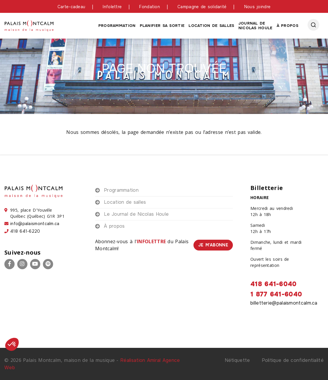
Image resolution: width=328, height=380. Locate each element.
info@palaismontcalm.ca (35, 223)
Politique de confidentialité (293, 360)
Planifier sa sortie (162, 25)
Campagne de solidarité (202, 6)
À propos (287, 25)
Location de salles (211, 25)
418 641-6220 (25, 231)
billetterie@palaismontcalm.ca (283, 303)
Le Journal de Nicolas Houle (136, 214)
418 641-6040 (273, 284)
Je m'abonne (213, 245)
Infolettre (112, 6)
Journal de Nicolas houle (255, 25)
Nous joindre (257, 6)
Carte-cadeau (71, 6)
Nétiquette (237, 360)
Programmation (117, 25)
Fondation (149, 6)
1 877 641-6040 (276, 294)
